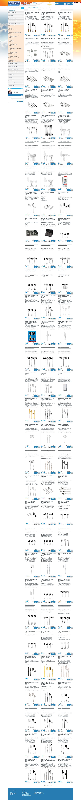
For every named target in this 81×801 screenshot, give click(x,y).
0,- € (70, 4)
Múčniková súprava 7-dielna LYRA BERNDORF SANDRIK (48, 142)
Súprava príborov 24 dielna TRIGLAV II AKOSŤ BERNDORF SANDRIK (47, 683)
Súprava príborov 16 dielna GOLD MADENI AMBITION (48, 657)
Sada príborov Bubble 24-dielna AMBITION (31, 373)
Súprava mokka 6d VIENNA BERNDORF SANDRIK (47, 631)
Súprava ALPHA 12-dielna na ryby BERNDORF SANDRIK (32, 554)
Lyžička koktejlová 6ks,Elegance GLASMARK (48, 116)
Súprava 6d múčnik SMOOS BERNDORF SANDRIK (63, 528)
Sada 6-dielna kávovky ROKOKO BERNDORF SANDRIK (64, 245)
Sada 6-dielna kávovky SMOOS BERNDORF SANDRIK (47, 270)
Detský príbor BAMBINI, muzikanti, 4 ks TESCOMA (48, 13)
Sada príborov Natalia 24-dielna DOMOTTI (64, 373)
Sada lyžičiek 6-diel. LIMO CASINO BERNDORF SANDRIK (32, 348)
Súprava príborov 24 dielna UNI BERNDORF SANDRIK (64, 683)
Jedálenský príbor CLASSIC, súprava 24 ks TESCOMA (31, 64)
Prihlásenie (71, 0)
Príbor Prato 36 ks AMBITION (64, 192)
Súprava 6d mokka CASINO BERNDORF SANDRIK (47, 528)
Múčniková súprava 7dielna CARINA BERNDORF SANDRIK (31, 167)
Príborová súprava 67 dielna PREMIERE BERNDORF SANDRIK (48, 219)
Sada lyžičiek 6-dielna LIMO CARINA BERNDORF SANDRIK (64, 348)
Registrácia (65, 0)
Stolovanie (41, 7)
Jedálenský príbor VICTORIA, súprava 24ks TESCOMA (64, 90)
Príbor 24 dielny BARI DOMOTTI (64, 166)
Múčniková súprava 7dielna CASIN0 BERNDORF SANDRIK (47, 167)
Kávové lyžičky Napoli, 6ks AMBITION (30, 116)
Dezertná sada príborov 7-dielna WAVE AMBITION (31, 39)
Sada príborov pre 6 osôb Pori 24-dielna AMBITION (48, 451)
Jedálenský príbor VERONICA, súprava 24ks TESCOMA (47, 90)
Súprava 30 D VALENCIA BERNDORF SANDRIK (30, 502)
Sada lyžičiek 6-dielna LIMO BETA (48, 347)
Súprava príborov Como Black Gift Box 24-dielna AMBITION (65, 760)
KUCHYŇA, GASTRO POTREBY (32, 7)
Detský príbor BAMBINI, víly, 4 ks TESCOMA (64, 13)
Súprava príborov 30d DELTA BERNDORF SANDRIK (31, 760)
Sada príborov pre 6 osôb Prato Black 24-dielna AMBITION (64, 451)
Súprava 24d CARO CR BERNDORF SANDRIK (62, 476)
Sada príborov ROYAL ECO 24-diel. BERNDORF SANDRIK (47, 399)
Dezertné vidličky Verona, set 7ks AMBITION (48, 39)
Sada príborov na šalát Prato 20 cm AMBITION (31, 425)
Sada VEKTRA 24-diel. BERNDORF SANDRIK (48, 296)
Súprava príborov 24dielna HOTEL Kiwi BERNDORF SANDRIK (65, 734)
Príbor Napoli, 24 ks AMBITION (47, 192)
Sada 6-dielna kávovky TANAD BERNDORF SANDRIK (64, 270)
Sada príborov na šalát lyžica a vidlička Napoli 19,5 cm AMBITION (48, 425)
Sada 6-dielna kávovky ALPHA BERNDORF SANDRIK (64, 219)
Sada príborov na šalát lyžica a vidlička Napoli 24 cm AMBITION (64, 425)
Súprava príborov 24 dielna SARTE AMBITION (32, 683)
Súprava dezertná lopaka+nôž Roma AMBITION (31, 580)
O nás (61, 0)
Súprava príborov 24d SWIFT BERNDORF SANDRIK (64, 709)
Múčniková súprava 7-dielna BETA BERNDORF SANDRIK (32, 142)
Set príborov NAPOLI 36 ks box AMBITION (47, 476)
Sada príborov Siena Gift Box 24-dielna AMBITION (64, 399)
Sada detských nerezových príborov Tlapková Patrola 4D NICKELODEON (31, 322)
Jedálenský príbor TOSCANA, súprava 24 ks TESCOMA (31, 90)
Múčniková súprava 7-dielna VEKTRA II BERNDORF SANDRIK (65, 142)
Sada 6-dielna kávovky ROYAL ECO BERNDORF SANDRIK (31, 270)
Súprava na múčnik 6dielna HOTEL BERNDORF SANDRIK (64, 631)
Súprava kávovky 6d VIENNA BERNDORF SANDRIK (47, 580)
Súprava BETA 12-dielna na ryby (64, 553)
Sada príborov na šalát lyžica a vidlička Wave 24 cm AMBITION (31, 451)
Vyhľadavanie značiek (12, 10)
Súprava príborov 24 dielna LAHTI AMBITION (65, 657)
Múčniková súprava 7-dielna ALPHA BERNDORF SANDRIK (64, 116)
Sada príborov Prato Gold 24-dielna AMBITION (31, 399)
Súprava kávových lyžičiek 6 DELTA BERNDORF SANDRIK (64, 580)
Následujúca (49, 785)
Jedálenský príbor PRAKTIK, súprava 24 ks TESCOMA (64, 64)
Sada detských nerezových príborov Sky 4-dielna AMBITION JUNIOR (64, 296)
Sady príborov (47, 7)
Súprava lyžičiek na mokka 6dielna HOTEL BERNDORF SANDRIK (32, 631)
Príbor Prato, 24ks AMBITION (31, 218)
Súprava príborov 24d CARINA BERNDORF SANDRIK (31, 709)
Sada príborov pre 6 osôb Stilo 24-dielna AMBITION (32, 476)
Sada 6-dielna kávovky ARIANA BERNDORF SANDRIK (31, 245)
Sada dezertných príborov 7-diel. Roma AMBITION (48, 322)
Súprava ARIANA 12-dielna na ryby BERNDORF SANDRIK (48, 554)
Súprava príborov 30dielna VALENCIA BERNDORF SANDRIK (48, 760)
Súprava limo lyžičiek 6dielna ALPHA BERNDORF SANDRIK (47, 606)
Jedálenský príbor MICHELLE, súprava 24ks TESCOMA (47, 64)
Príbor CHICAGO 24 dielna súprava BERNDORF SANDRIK (31, 193)
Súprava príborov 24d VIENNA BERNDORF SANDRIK (31, 734)
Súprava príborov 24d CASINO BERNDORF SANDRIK (47, 709)
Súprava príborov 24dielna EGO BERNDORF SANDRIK (47, 734)
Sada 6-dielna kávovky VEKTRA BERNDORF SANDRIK (31, 296)
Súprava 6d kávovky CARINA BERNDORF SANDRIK (47, 502)
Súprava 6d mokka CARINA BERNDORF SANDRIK (30, 528)
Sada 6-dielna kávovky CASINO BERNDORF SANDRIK (47, 245)
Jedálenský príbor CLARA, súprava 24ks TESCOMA (63, 39)
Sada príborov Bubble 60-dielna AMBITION (47, 373)
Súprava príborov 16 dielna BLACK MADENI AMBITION (30, 657)
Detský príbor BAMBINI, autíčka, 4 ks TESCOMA (32, 13)
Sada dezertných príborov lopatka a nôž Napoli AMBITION (65, 322)
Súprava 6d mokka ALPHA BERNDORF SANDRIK (63, 502)
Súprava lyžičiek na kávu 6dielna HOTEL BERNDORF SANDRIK (64, 606)
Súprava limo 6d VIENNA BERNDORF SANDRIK (30, 606)
